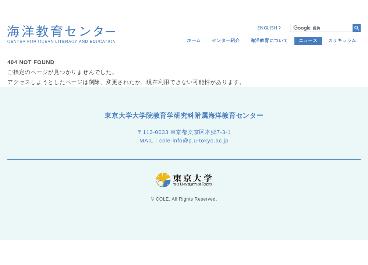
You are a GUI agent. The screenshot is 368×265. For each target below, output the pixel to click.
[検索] (321, 28)
